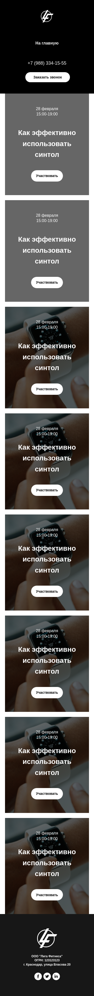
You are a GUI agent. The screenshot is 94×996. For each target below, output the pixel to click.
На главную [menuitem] (46, 43)
